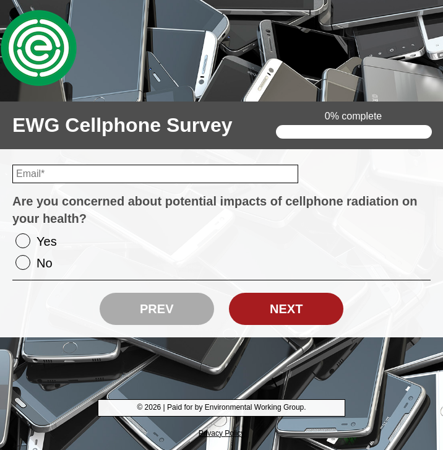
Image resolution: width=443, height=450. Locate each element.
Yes (47, 241)
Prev (156, 309)
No (45, 263)
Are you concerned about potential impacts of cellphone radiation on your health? (215, 209)
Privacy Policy (222, 433)
